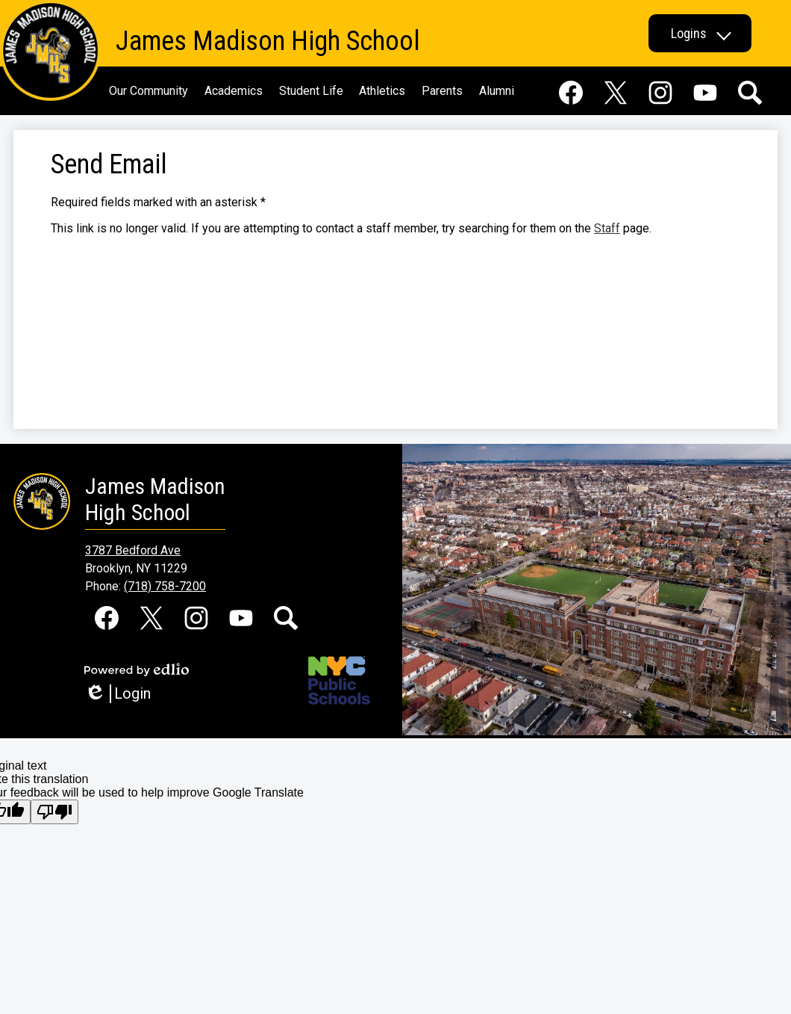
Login (117, 693)
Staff (607, 228)
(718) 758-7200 (165, 586)
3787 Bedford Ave (133, 550)
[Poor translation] (54, 812)
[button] (699, 33)
